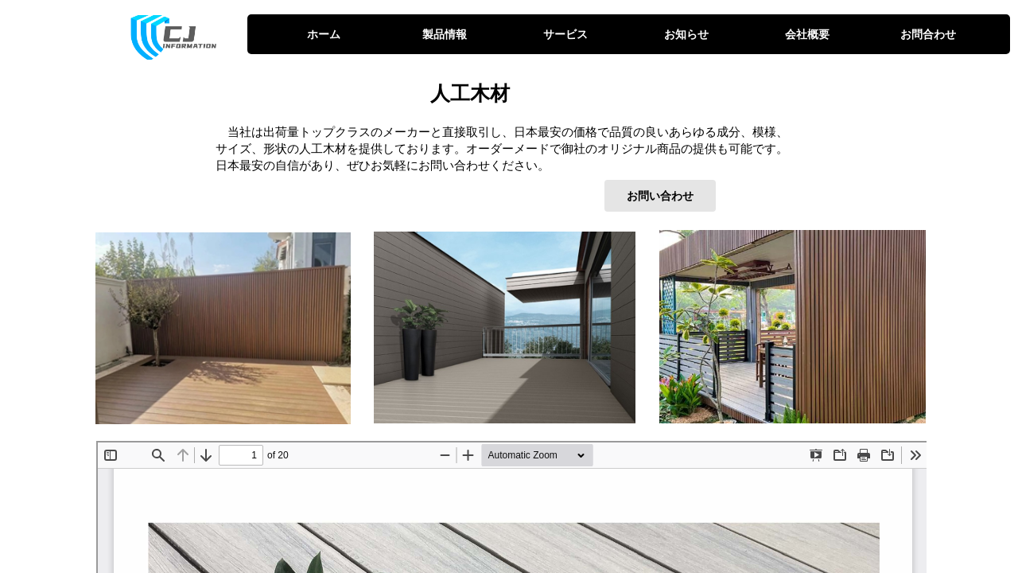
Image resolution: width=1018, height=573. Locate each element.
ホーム (323, 34)
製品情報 (444, 34)
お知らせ (686, 34)
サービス (565, 34)
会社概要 (807, 34)
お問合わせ (928, 34)
